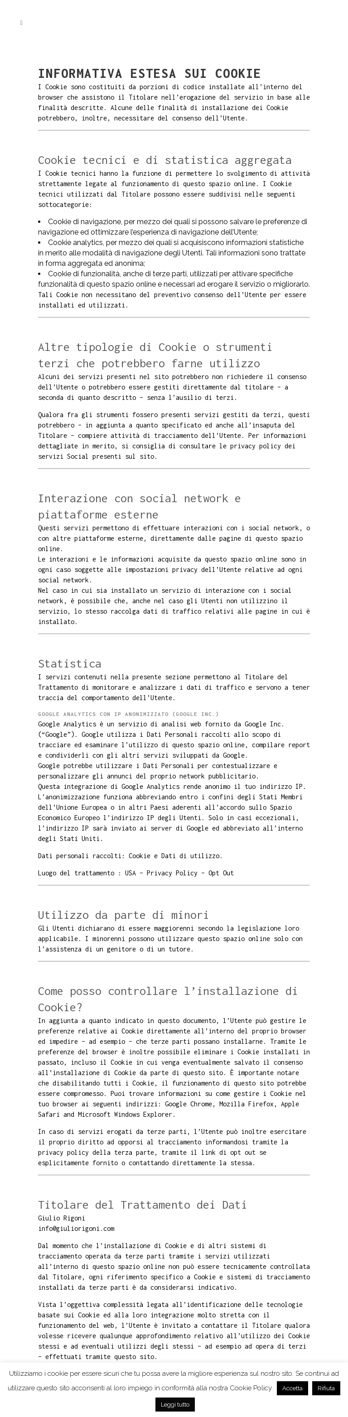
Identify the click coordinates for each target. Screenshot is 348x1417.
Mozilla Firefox (246, 1104)
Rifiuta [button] (326, 1388)
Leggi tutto (175, 1404)
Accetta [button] (292, 1388)
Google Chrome (188, 1104)
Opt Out (221, 873)
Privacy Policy (172, 873)
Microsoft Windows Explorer (125, 1114)
